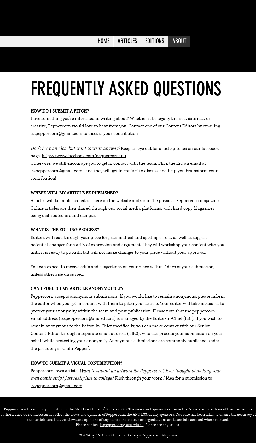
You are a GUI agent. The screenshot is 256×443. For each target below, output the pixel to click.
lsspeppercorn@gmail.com (56, 134)
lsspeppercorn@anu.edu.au (87, 318)
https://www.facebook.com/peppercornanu (84, 156)
